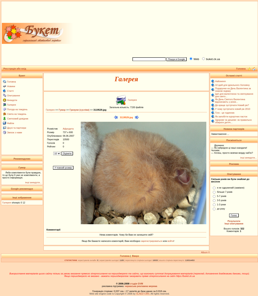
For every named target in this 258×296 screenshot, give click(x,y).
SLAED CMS (142, 293)
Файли (10, 123)
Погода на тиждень (17, 109)
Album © (205, 252)
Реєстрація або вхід (14, 68)
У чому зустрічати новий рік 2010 (232, 109)
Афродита (68, 128)
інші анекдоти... (33, 182)
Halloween (220, 81)
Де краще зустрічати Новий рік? (232, 105)
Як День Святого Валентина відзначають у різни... (230, 100)
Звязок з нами (14, 132)
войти (170, 241)
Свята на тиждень (16, 114)
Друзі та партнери (16, 128)
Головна (11, 81)
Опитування (13, 95)
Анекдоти (12, 100)
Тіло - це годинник (224, 112)
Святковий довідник (17, 118)
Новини (11, 86)
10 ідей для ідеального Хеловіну (232, 85)
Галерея (11, 104)
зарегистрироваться (152, 241)
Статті (10, 91)
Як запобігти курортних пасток (231, 116)
